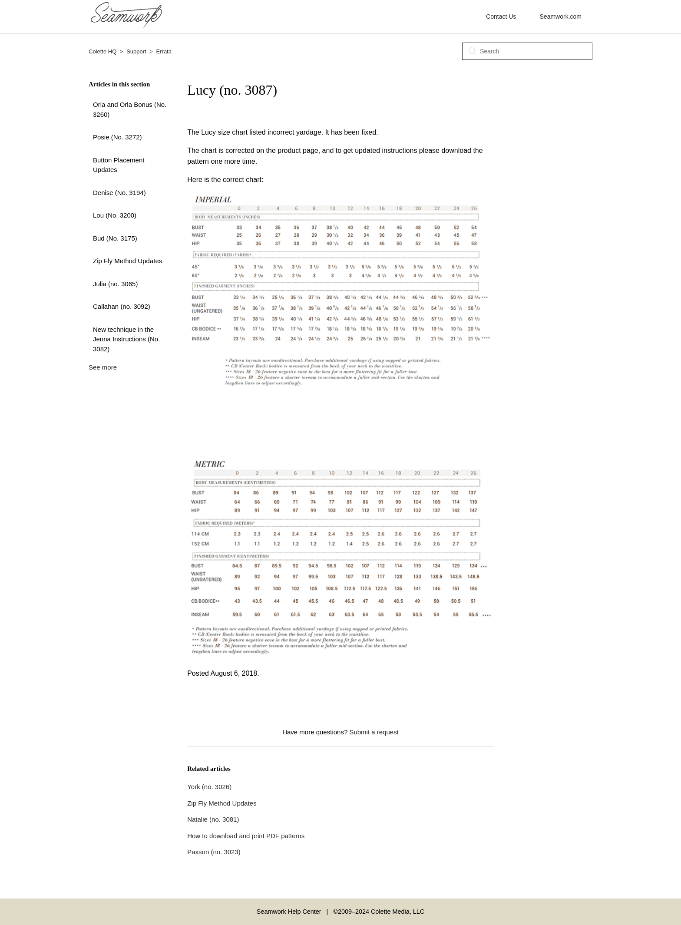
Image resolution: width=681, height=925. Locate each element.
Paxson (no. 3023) (214, 852)
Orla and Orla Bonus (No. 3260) (129, 109)
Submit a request (373, 732)
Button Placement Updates (118, 165)
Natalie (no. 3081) (213, 819)
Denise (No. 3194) (119, 192)
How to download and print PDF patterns (245, 835)
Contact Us (501, 16)
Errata (164, 51)
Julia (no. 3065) (115, 283)
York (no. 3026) (209, 786)
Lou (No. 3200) (114, 215)
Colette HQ (102, 51)
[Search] (527, 51)
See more (103, 367)
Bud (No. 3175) (115, 238)
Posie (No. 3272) (117, 137)
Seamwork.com (561, 16)
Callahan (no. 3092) (121, 306)
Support (136, 51)
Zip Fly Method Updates (127, 260)
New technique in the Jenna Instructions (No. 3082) (126, 339)
